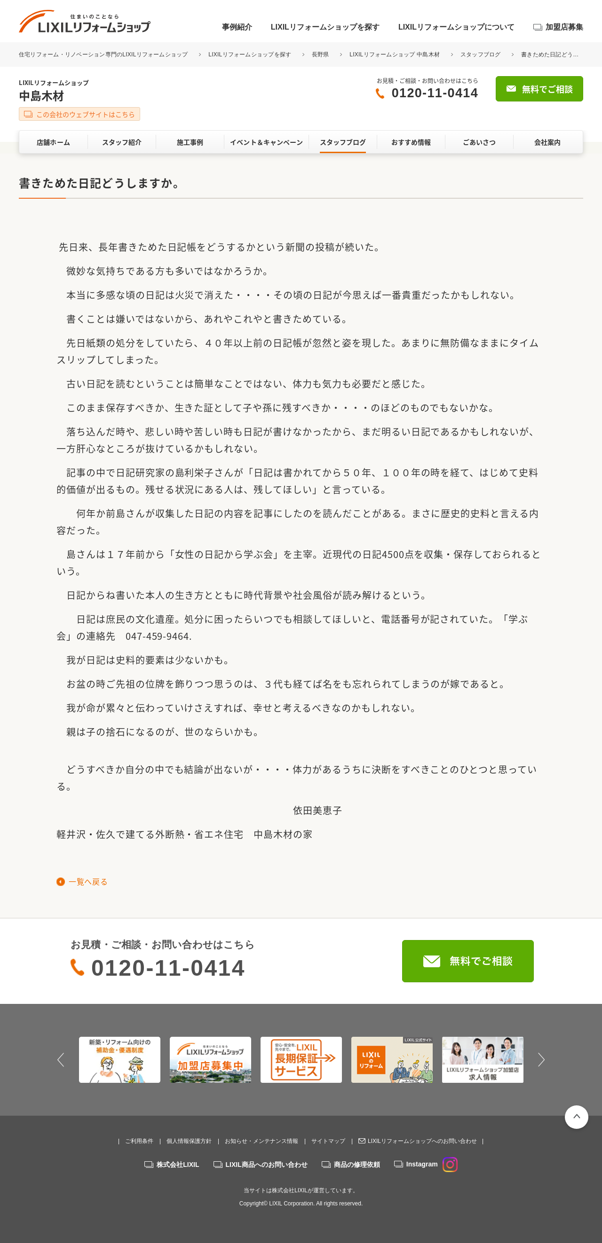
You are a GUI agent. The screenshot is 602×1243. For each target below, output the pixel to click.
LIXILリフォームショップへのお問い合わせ (422, 1141)
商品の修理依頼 (357, 1164)
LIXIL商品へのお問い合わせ (267, 1164)
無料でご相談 (547, 89)
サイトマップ (328, 1141)
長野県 (320, 54)
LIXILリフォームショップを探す (325, 27)
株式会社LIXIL (178, 1164)
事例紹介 (237, 27)
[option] (119, 1060)
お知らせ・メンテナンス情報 (261, 1141)
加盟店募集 (564, 27)
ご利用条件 (139, 1141)
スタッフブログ (480, 54)
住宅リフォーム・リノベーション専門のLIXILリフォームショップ (104, 54)
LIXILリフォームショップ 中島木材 (394, 54)
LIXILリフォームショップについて (456, 27)
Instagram (432, 1164)
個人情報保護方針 (189, 1141)
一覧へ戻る (88, 881)
